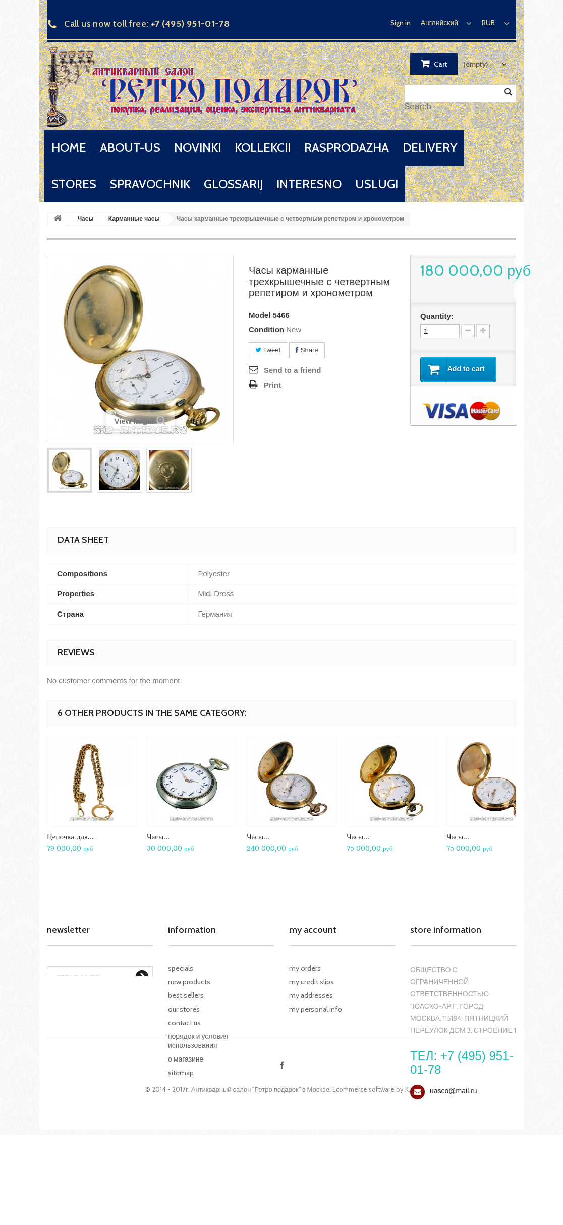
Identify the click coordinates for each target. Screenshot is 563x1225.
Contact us (184, 1022)
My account (312, 929)
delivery (430, 147)
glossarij (233, 184)
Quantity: (437, 316)
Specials (180, 968)
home (68, 147)
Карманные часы (134, 218)
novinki (197, 147)
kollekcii (263, 147)
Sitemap (181, 1072)
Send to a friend (292, 370)
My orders (305, 968)
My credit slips (311, 981)
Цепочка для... (70, 836)
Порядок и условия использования (198, 1041)
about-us (130, 147)
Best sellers (186, 995)
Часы (86, 218)
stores (73, 184)
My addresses (311, 995)
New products (189, 981)
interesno (309, 184)
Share (307, 350)
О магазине (185, 1059)
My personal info (315, 1009)
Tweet (267, 350)
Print (272, 385)
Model (259, 315)
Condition (266, 329)
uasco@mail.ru (453, 1091)
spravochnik (150, 184)
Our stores (184, 1009)
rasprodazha (346, 147)
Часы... (158, 836)
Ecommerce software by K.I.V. (375, 1180)
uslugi (376, 184)
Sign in (400, 22)
